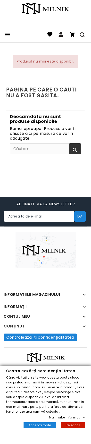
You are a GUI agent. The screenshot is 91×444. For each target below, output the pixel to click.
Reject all (73, 425)
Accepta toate (39, 425)
